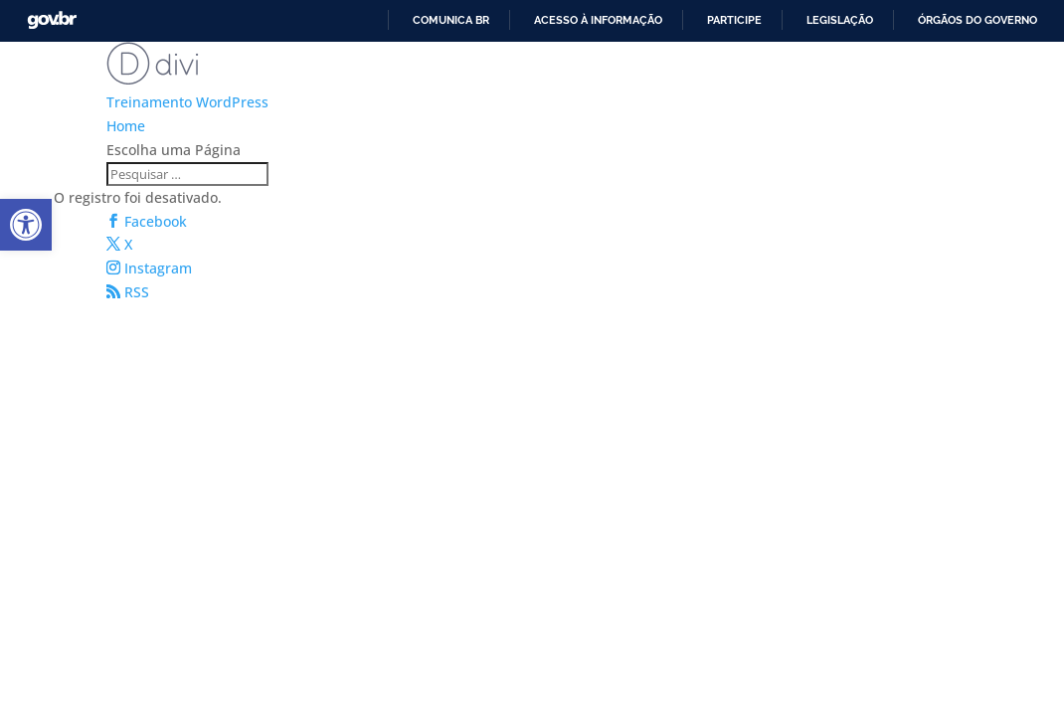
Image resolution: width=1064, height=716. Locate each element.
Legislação (839, 20)
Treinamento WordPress (187, 101)
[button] (26, 225)
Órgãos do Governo (977, 20)
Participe (734, 20)
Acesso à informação (598, 20)
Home (125, 125)
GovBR (52, 20)
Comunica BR (451, 20)
